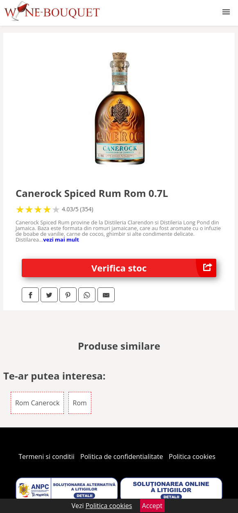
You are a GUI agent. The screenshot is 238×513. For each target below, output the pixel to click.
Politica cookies (192, 456)
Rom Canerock (37, 402)
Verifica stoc (153, 268)
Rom (80, 402)
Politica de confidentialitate (121, 456)
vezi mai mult (61, 239)
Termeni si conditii (46, 456)
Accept (152, 505)
